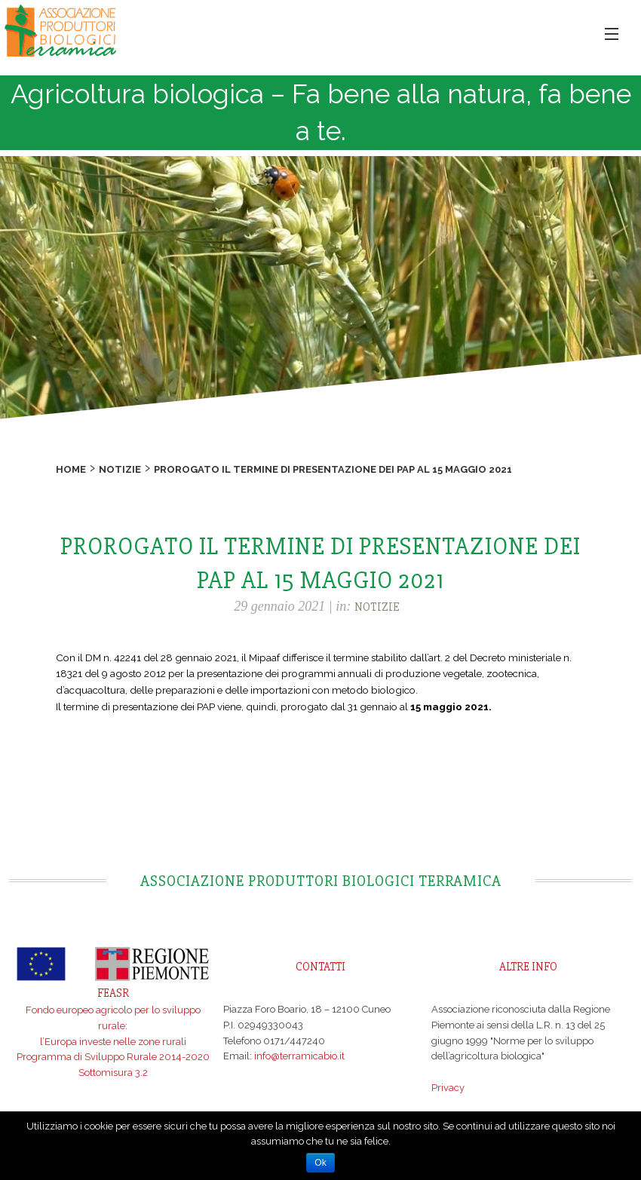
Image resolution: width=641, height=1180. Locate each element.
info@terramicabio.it (299, 1056)
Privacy (448, 1087)
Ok (320, 1162)
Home (71, 469)
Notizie (120, 469)
